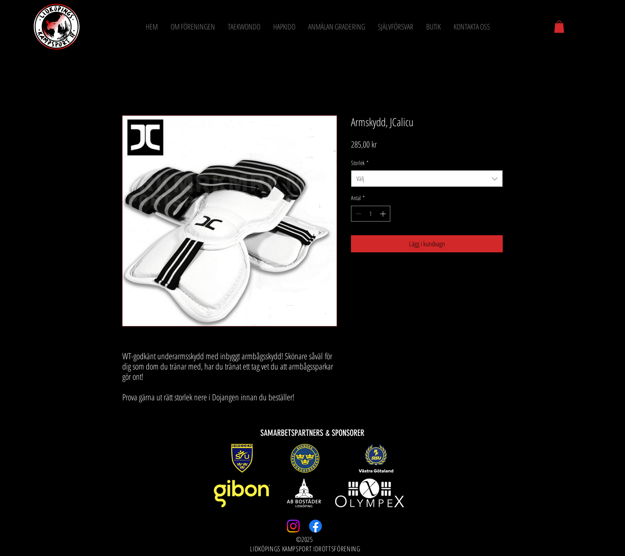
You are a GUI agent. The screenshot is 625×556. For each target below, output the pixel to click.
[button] (559, 27)
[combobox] (427, 178)
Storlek (360, 163)
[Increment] (383, 213)
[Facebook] (315, 526)
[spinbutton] (370, 213)
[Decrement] (357, 213)
